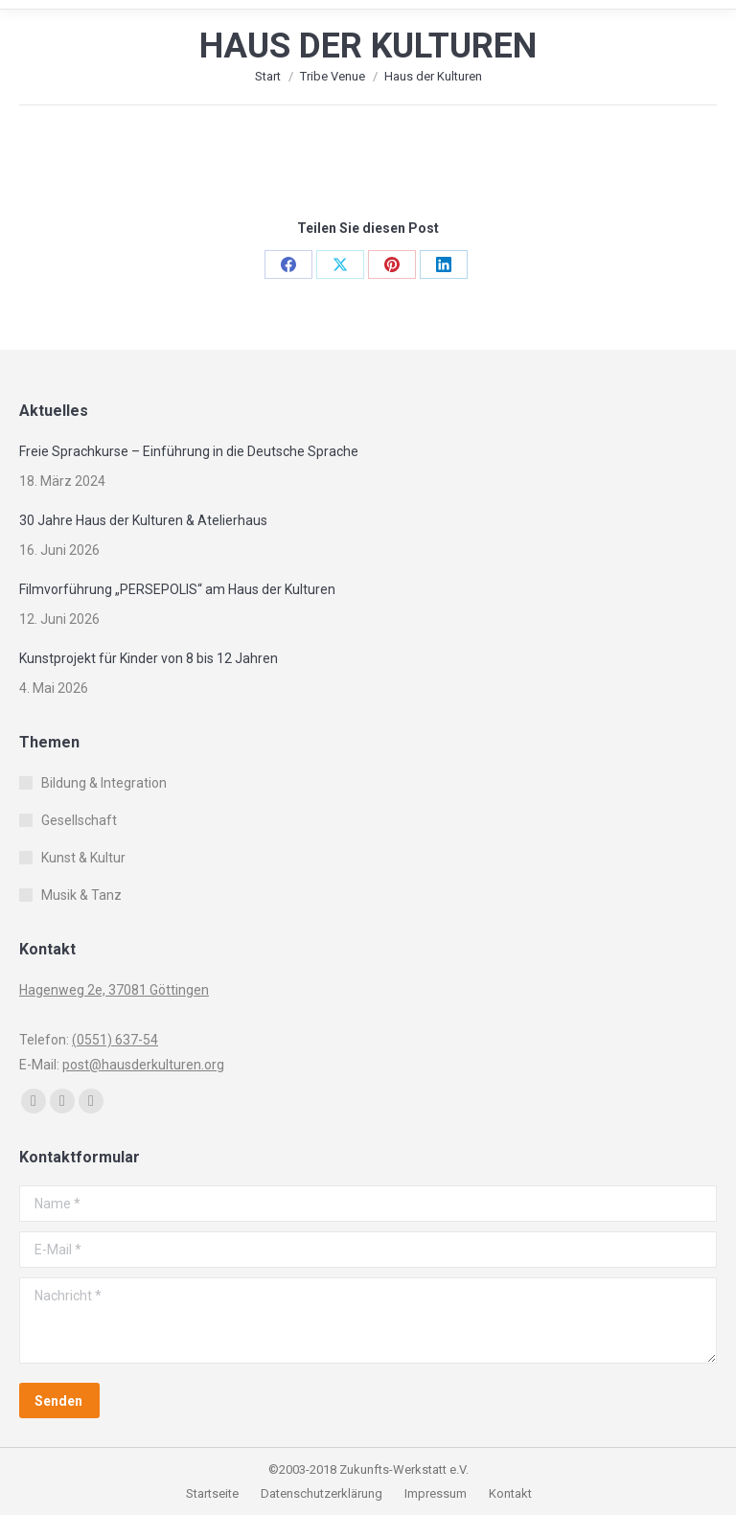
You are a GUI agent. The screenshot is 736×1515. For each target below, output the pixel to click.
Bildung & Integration (104, 783)
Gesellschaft (79, 820)
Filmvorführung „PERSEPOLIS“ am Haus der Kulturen (177, 589)
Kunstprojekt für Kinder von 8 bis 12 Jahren (148, 658)
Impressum (437, 1493)
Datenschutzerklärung (321, 1493)
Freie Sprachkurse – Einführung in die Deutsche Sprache (188, 451)
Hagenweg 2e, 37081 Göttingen (114, 990)
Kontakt (510, 1493)
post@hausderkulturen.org (143, 1064)
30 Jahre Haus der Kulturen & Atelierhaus (143, 520)
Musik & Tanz (81, 895)
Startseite (214, 1493)
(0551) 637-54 (115, 1039)
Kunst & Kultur (83, 857)
